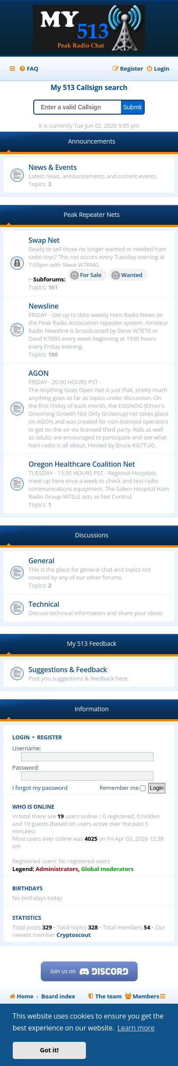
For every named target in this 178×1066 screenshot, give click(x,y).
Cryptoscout (74, 935)
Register (49, 737)
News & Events (52, 167)
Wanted (126, 275)
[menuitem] (28, 68)
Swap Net (44, 240)
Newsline (43, 306)
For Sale (86, 275)
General (41, 560)
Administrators (57, 869)
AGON (38, 373)
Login (21, 737)
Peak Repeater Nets (92, 214)
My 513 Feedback (92, 643)
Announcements (91, 141)
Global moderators (107, 869)
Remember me (123, 788)
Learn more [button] (136, 1028)
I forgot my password (40, 788)
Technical (43, 604)
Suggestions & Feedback (67, 669)
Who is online (33, 806)
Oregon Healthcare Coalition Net (81, 464)
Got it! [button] (49, 1050)
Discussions (91, 535)
